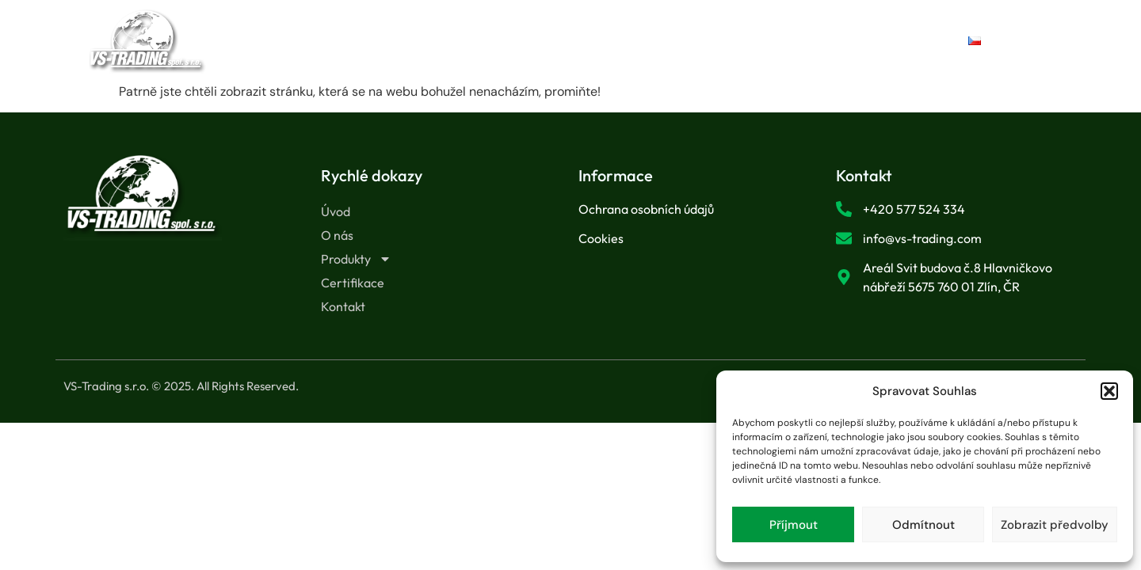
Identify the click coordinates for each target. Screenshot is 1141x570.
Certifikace (660, 40)
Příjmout (793, 525)
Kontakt (762, 40)
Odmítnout (923, 525)
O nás (447, 40)
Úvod (370, 40)
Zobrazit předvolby (1055, 525)
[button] (1109, 391)
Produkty (546, 41)
